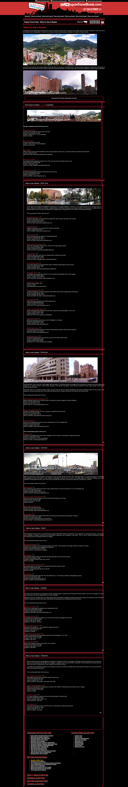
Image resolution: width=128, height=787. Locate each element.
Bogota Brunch (79, 742)
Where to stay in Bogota (47, 16)
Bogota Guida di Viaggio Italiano (95, 1)
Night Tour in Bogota (80, 740)
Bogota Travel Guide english (43, 1)
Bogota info (27, 16)
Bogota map (82, 21)
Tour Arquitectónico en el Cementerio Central (43, 764)
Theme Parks (78, 745)
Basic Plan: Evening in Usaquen (40, 737)
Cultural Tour (78, 735)
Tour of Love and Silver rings (39, 749)
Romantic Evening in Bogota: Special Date (43, 742)
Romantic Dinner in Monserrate (39, 746)
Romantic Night (79, 744)
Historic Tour (78, 737)
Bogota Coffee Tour (37, 760)
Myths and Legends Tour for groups (41, 768)
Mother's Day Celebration (38, 765)
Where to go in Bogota (36, 16)
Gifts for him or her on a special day (41, 752)
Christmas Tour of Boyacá (38, 761)
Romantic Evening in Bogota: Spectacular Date (44, 744)
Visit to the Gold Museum (82, 738)
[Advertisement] (64, 723)
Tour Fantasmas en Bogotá (38, 770)
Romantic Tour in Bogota (38, 741)
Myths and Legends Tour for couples (41, 767)
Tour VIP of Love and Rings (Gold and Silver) (43, 751)
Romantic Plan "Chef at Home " (39, 753)
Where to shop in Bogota (93, 16)
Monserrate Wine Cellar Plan (39, 748)
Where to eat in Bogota (59, 16)
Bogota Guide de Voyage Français (77, 1)
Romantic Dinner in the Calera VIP (40, 738)
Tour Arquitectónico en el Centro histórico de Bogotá (46, 763)
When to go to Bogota (70, 16)
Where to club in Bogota (81, 16)
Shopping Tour (79, 741)
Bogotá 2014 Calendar (95, 21)
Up (103, 442)
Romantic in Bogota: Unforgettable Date (42, 745)
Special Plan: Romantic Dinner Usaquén (42, 735)
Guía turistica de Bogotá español (59, 1)
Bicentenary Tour (80, 746)
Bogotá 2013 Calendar (95, 20)
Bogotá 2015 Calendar (95, 22)
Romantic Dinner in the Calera (39, 740)
